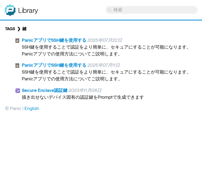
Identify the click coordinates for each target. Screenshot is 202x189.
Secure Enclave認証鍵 (45, 90)
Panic (10, 7)
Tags (10, 28)
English (31, 108)
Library (28, 10)
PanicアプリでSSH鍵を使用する (54, 40)
